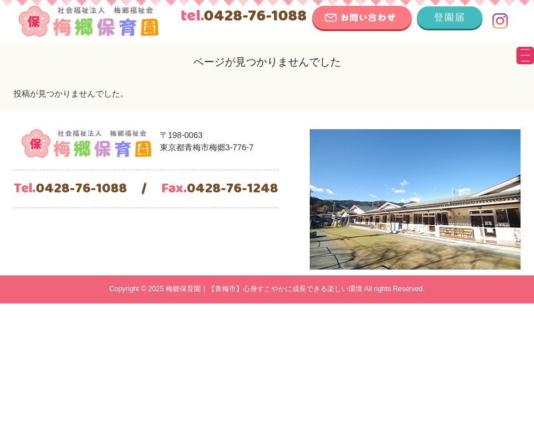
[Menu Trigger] (525, 55)
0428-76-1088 (243, 16)
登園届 (449, 17)
